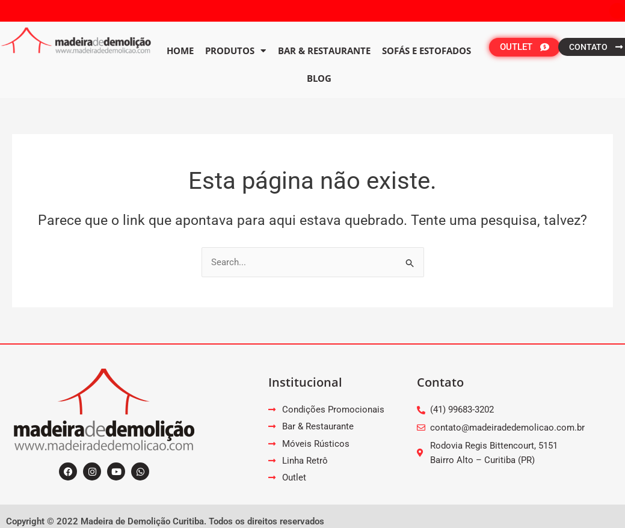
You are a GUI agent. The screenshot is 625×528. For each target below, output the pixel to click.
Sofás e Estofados (426, 51)
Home (180, 51)
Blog (319, 78)
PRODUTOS (235, 50)
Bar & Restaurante (324, 51)
